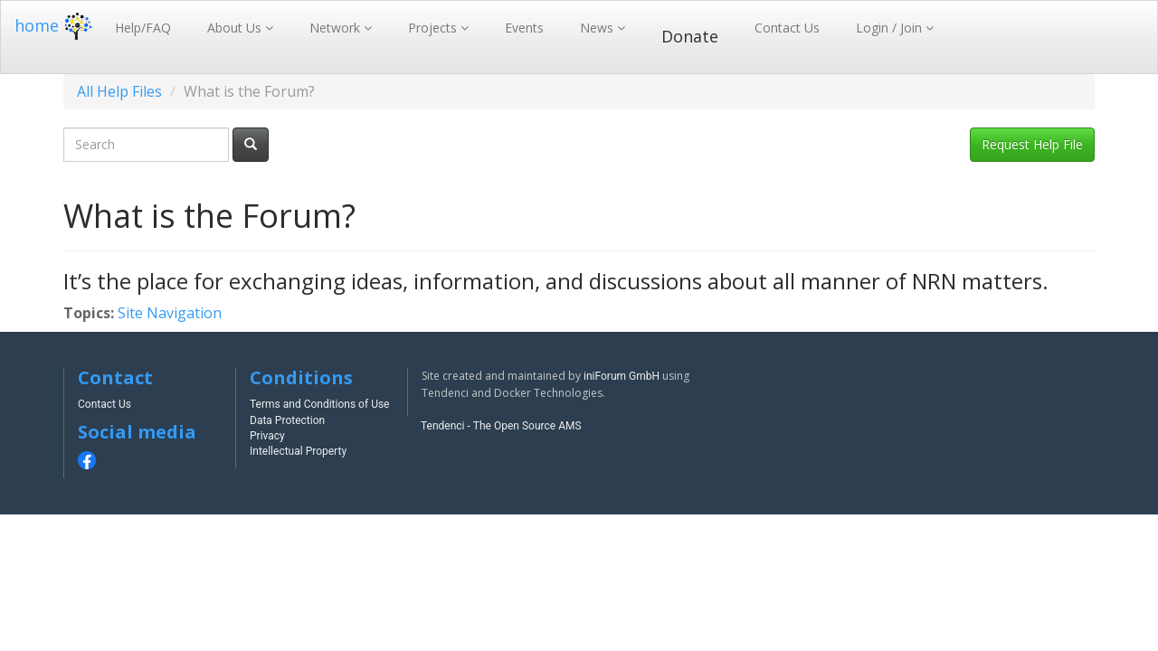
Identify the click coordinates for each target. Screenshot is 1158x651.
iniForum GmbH (622, 376)
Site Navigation (170, 313)
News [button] (598, 27)
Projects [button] (434, 27)
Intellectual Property (298, 451)
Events (524, 27)
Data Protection (287, 420)
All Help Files (119, 91)
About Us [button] (236, 27)
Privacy (267, 435)
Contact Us (787, 27)
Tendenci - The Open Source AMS (501, 425)
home (55, 25)
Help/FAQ (143, 27)
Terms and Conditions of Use (319, 404)
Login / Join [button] (890, 27)
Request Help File (1032, 144)
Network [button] (336, 27)
